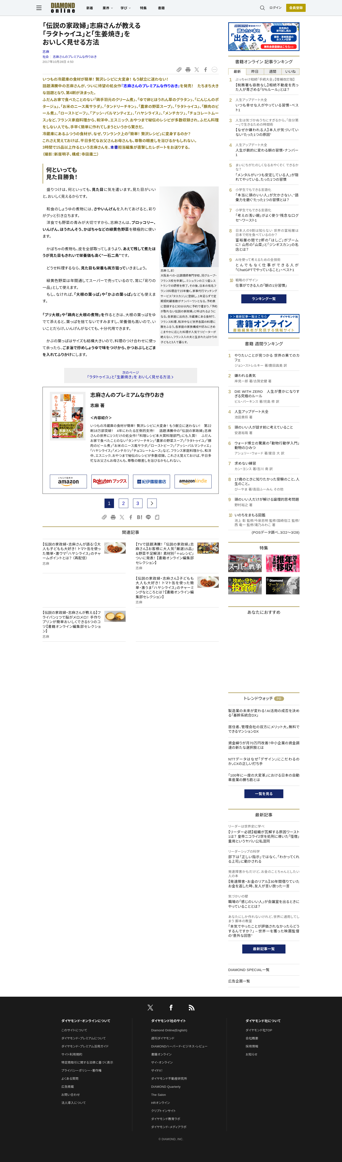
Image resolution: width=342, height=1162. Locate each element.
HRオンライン (160, 1103)
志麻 (46, 52)
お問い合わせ (70, 1095)
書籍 (167, 8)
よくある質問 (69, 1078)
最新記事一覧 (264, 949)
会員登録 (289, 8)
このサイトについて (74, 1030)
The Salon (158, 1095)
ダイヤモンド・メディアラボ (169, 1127)
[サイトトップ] (64, 8)
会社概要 (252, 1038)
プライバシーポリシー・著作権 (81, 1070)
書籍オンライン (161, 1054)
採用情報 (252, 1046)
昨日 (255, 71)
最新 (237, 71)
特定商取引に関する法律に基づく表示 (87, 1062)
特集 (149, 8)
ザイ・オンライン (162, 1062)
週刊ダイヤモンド (163, 1038)
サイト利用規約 (71, 1054)
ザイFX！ (157, 1070)
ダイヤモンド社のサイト (168, 1021)
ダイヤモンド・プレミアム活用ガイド (85, 1046)
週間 (272, 71)
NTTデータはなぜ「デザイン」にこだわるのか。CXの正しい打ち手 (263, 761)
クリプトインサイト (163, 1111)
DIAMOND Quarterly (166, 1086)
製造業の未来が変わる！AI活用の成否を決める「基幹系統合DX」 (263, 713)
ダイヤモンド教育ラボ (165, 1119)
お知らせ (251, 1054)
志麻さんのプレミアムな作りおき (75, 57)
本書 (114, 147)
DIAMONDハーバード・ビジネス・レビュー (179, 1046)
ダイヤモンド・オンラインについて (85, 1021)
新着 (96, 8)
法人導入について (73, 1103)
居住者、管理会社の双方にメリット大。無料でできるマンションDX (263, 729)
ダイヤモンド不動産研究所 (169, 1078)
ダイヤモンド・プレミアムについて (83, 1038)
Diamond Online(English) (169, 1030)
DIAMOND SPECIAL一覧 (249, 970)
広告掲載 (67, 1086)
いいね (290, 71)
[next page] (152, 503)
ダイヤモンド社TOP (259, 1030)
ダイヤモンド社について (263, 1021)
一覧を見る (264, 794)
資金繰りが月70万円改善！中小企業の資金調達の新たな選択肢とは (263, 745)
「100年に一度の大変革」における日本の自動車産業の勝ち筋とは (263, 777)
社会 (46, 57)
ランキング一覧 (264, 299)
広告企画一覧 (239, 981)
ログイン (269, 8)
